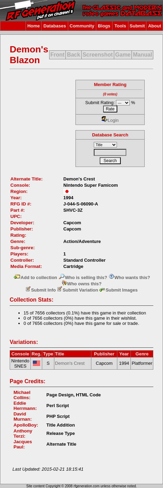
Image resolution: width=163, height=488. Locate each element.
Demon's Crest (70, 363)
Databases (55, 25)
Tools (120, 25)
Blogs (104, 25)
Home (33, 25)
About (154, 25)
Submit (137, 25)
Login (110, 120)
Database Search (110, 134)
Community (82, 25)
